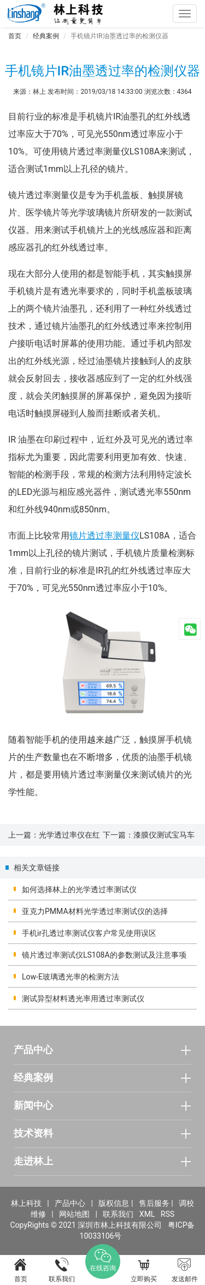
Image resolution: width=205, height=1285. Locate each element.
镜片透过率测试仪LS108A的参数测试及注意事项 (104, 955)
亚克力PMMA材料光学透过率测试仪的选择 (95, 911)
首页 (14, 36)
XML (147, 1214)
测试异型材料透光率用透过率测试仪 (83, 998)
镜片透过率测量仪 (104, 535)
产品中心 (70, 1203)
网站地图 (74, 1214)
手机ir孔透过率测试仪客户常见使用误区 (89, 933)
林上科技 (26, 1203)
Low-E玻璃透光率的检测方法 (70, 976)
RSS (167, 1214)
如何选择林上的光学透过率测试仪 (79, 889)
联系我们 (118, 1214)
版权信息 (113, 1203)
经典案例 (46, 36)
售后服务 (154, 1203)
